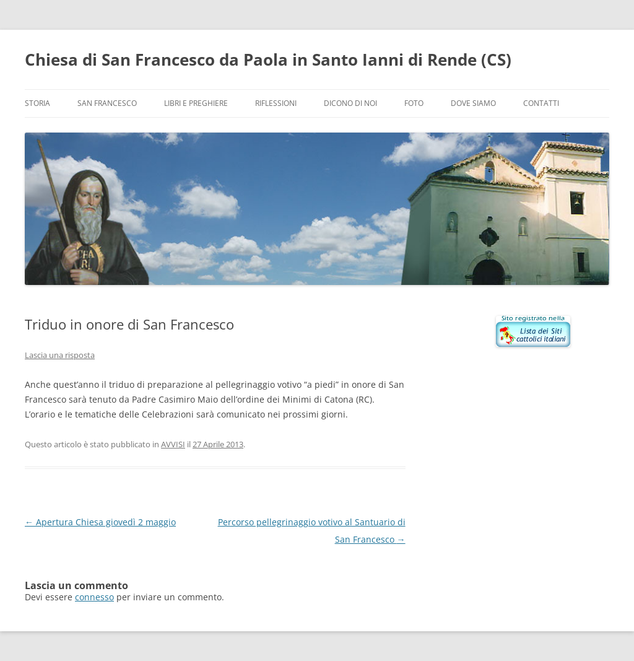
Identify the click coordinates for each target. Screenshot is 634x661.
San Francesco (107, 103)
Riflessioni (276, 103)
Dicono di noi (350, 103)
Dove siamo (473, 103)
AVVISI (173, 444)
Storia (37, 103)
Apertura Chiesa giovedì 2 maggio (100, 522)
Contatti (541, 103)
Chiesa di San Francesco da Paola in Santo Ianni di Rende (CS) (268, 59)
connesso (94, 597)
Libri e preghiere (196, 103)
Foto (413, 103)
